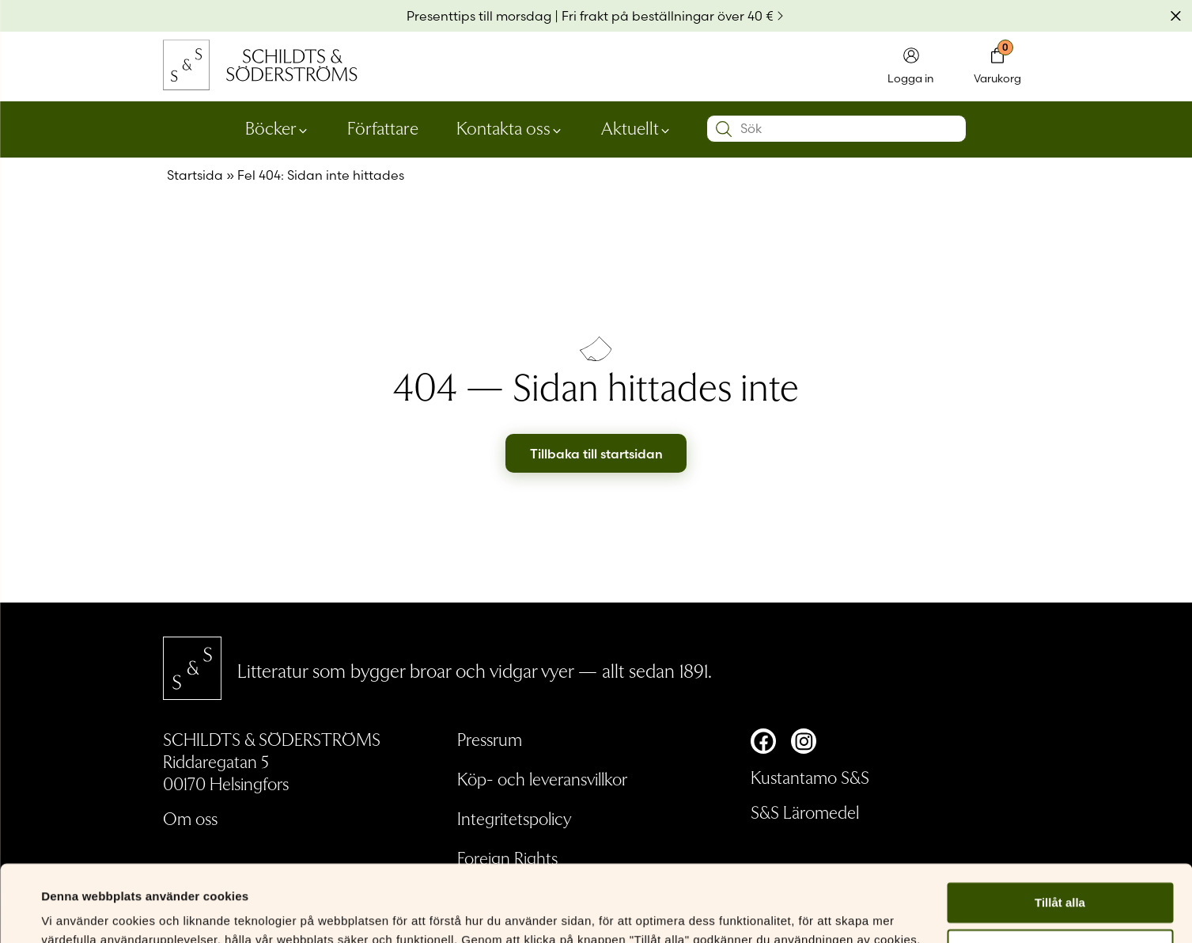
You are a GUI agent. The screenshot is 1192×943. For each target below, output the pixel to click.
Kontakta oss (503, 127)
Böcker (271, 127)
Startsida (195, 175)
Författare (382, 127)
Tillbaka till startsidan (596, 454)
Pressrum (489, 738)
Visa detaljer (76, 911)
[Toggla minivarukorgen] (997, 67)
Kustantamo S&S (810, 776)
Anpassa (1060, 877)
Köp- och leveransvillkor (542, 778)
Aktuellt (630, 127)
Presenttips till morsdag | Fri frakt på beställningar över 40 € (590, 16)
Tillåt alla (1060, 831)
